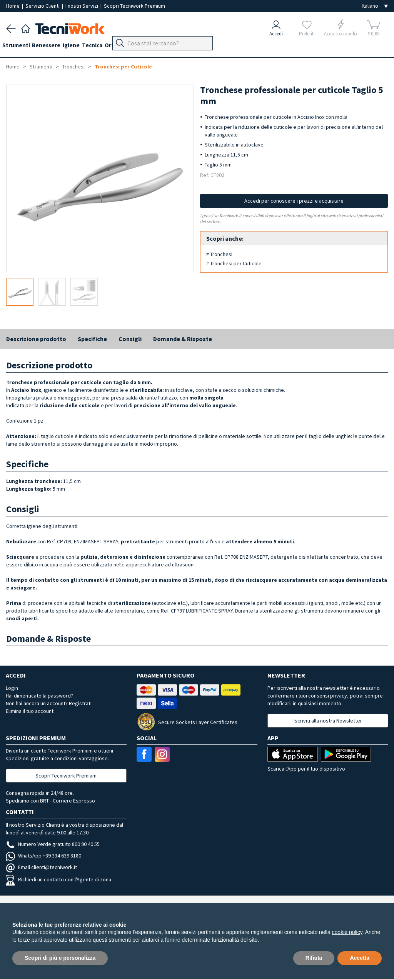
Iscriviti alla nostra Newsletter (328, 720)
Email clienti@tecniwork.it (41, 867)
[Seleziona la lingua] (375, 6)
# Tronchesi (219, 254)
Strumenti (20, 46)
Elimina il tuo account (29, 711)
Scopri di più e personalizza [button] (60, 958)
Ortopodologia (144, 46)
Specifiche (92, 339)
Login (12, 687)
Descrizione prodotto (36, 339)
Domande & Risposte (182, 339)
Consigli (130, 339)
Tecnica (108, 46)
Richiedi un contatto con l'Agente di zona (58, 879)
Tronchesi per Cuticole (123, 66)
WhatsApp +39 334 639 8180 (43, 855)
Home (13, 5)
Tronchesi (73, 66)
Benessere (54, 46)
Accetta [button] (359, 958)
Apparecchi (185, 46)
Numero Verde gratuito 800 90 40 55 (53, 844)
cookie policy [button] (347, 932)
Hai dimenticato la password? (39, 695)
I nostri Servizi (82, 5)
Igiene (83, 46)
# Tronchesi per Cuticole (234, 263)
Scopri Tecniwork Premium (134, 5)
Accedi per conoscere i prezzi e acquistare (294, 200)
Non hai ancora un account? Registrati (49, 703)
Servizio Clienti (43, 5)
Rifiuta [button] (314, 958)
